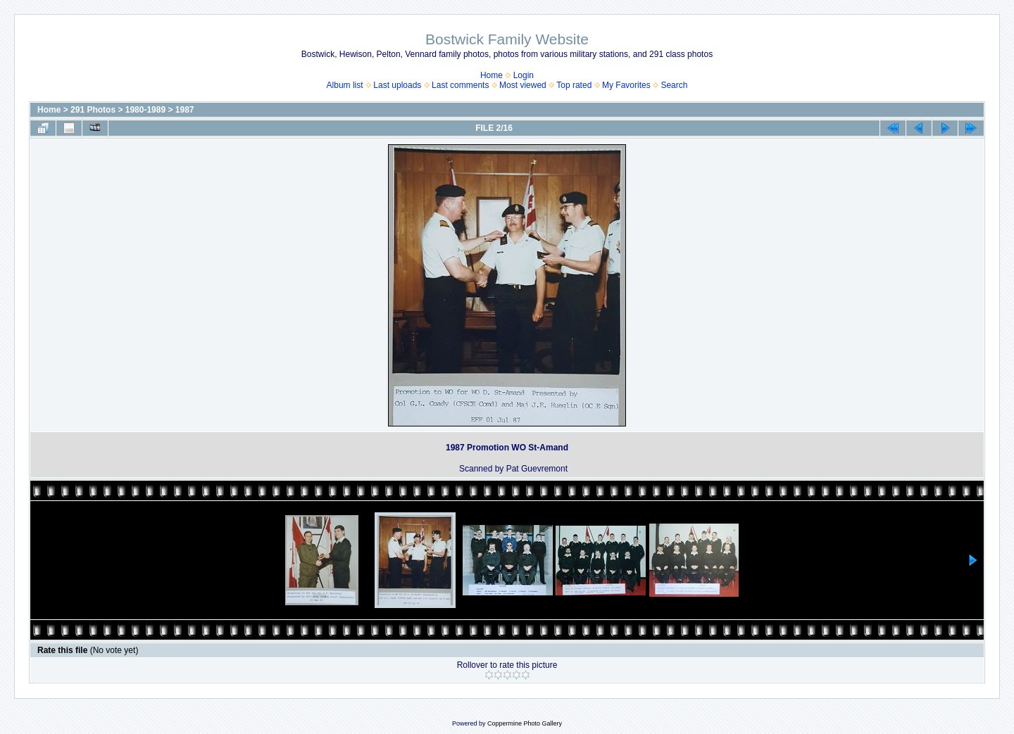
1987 (184, 110)
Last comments (460, 85)
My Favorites (626, 85)
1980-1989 (145, 110)
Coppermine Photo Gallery (524, 723)
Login (523, 75)
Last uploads (397, 85)
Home (491, 75)
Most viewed (522, 85)
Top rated (574, 85)
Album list (345, 85)
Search (674, 85)
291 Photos (92, 110)
